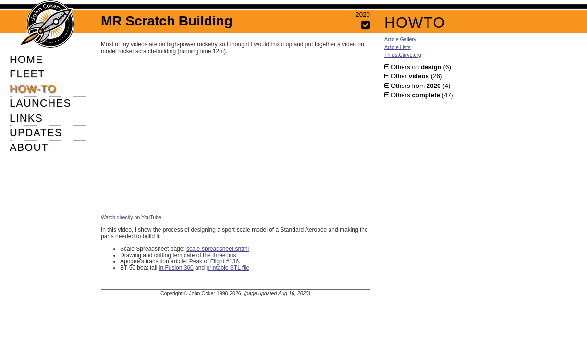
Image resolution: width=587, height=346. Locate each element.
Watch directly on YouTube (131, 217)
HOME (26, 59)
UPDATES (36, 132)
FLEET (27, 74)
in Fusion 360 (176, 267)
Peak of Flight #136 (214, 261)
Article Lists (397, 47)
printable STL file (227, 267)
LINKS (26, 118)
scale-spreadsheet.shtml (217, 249)
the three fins (219, 255)
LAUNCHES (40, 103)
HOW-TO (33, 89)
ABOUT (29, 147)
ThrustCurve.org (402, 55)
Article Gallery (400, 39)
